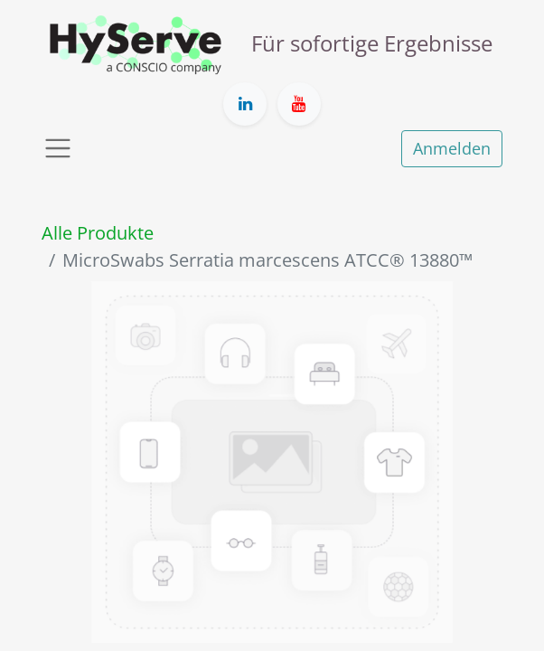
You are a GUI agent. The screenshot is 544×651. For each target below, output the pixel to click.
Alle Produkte (98, 233)
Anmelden (452, 148)
